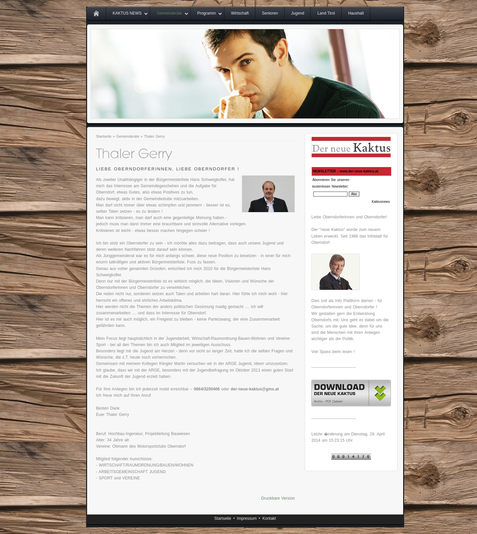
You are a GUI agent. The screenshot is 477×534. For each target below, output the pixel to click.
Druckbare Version (278, 498)
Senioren (270, 13)
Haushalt (356, 13)
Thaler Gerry (154, 136)
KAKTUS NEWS (127, 13)
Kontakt (269, 518)
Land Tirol (326, 13)
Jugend (297, 13)
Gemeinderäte (169, 13)
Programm (206, 13)
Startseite (104, 136)
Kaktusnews (381, 201)
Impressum (246, 518)
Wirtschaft (239, 13)
